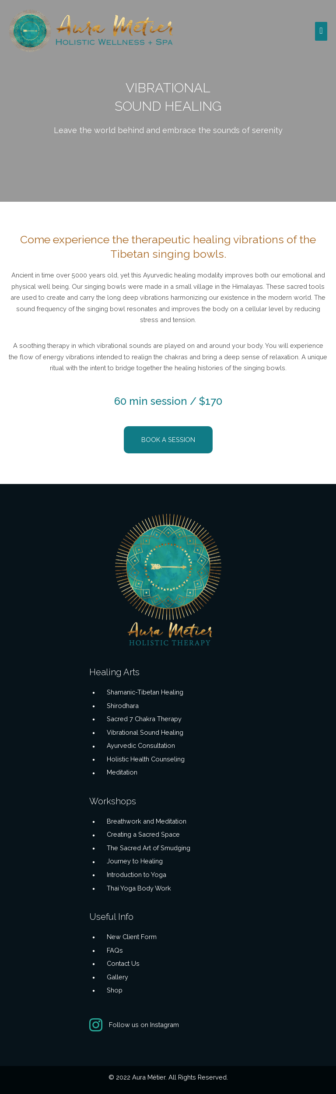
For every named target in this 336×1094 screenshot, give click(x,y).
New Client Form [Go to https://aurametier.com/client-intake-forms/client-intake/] (132, 936)
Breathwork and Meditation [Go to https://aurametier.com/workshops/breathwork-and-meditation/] (146, 821)
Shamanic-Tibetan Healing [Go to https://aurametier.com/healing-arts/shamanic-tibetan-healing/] (145, 692)
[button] (168, 439)
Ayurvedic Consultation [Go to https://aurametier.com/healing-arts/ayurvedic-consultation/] (141, 745)
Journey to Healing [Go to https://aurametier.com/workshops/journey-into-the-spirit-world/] (135, 861)
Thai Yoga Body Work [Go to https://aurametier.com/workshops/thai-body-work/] (139, 888)
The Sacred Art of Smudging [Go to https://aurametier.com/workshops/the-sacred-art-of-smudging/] (148, 848)
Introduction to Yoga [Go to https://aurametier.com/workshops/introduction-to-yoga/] (136, 874)
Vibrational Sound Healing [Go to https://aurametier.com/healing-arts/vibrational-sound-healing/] (145, 732)
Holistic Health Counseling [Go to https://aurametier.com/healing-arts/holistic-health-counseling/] (146, 759)
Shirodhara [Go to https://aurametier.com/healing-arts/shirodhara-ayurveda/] (123, 705)
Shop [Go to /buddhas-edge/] (114, 990)
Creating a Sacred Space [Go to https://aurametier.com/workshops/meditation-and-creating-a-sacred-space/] (143, 834)
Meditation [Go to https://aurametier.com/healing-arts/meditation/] (122, 772)
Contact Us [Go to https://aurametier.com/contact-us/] (123, 963)
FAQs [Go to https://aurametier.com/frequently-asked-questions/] (115, 950)
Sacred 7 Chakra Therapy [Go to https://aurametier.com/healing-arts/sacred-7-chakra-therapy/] (144, 718)
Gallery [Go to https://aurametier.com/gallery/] (117, 977)
